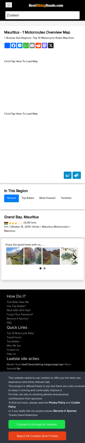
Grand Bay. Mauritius (21, 217)
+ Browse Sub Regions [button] (18, 38)
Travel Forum (14, 337)
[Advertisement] (42, 87)
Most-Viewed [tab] (47, 198)
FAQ (9, 322)
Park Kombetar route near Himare (38, 375)
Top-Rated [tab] (28, 198)
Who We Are (14, 345)
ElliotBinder (13, 397)
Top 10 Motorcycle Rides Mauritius (53, 38)
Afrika (35, 227)
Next (73, 256)
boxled (11, 401)
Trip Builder (13, 341)
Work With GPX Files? (19, 310)
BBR (43, 397)
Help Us (11, 354)
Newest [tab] (11, 198)
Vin (6, 227)
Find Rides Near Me (18, 302)
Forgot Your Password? (20, 314)
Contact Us (13, 350)
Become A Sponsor (18, 318)
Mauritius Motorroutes (55, 227)
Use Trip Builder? (16, 306)
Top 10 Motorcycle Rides (20, 333)
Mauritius (9, 231)
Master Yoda (14, 364)
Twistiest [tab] (66, 198)
